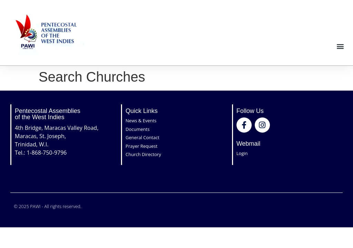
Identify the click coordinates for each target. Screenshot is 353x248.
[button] (340, 46)
